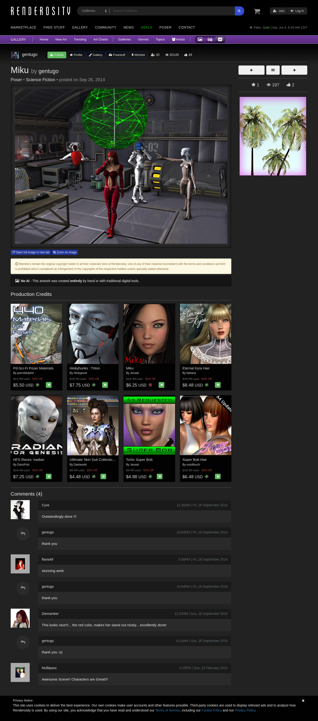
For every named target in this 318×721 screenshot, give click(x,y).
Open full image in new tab (30, 252)
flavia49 (47, 559)
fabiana (191, 373)
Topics (160, 39)
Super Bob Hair (194, 459)
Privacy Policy (245, 710)
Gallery (80, 27)
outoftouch (193, 464)
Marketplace (23, 27)
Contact (187, 27)
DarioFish (23, 464)
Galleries (124, 39)
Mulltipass (49, 668)
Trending (80, 39)
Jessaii (134, 373)
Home (44, 39)
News (128, 27)
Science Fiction (40, 79)
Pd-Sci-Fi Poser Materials (33, 368)
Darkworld (80, 464)
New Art (60, 39)
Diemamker (50, 614)
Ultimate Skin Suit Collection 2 (93, 459)
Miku (130, 368)
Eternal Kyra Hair (195, 368)
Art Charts (100, 39)
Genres (143, 39)
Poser (165, 27)
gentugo (48, 71)
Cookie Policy (212, 710)
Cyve (45, 505)
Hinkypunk (80, 373)
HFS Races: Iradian (28, 459)
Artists (178, 39)
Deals (146, 27)
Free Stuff (54, 27)
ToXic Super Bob (139, 459)
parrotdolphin (25, 373)
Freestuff (117, 55)
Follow (56, 55)
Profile (76, 55)
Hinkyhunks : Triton (85, 368)
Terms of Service (167, 710)
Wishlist (138, 55)
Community (105, 27)
